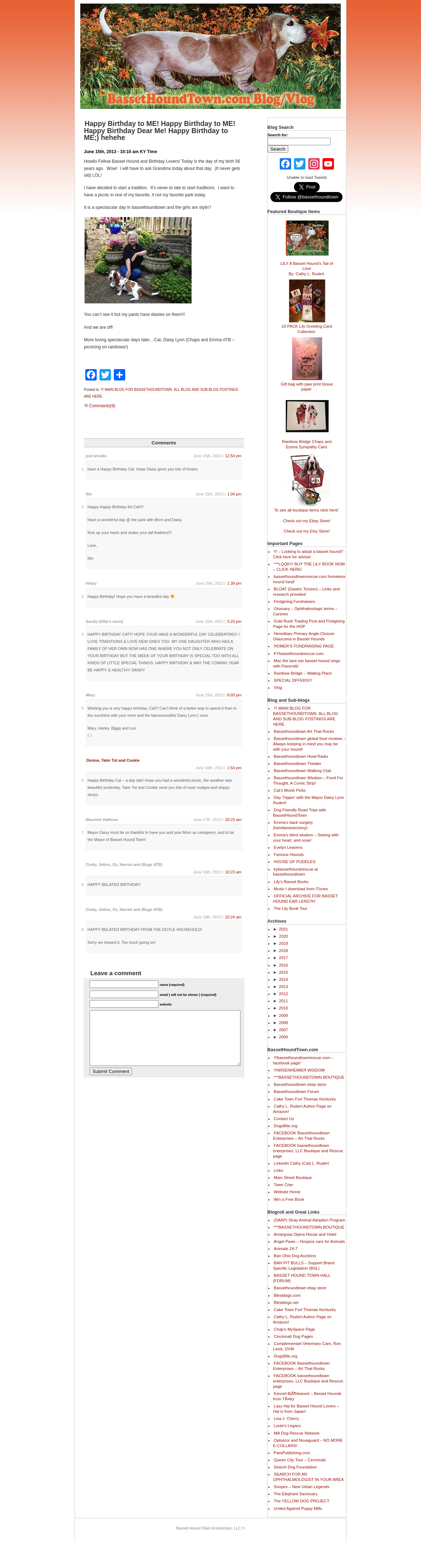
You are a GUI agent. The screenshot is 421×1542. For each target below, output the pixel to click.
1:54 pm (234, 768)
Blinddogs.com (287, 1295)
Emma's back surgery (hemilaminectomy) (293, 825)
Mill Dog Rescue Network (296, 1433)
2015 (283, 972)
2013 (283, 986)
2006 (283, 1037)
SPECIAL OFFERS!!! (293, 680)
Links (278, 1170)
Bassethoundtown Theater (297, 763)
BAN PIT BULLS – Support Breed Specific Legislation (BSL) (303, 1265)
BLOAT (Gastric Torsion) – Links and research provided (306, 591)
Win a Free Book (289, 1199)
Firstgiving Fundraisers (294, 601)
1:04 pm (234, 494)
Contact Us (284, 1119)
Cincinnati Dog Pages (293, 1336)
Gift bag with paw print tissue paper (307, 384)
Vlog (278, 687)
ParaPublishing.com (292, 1453)
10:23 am (233, 819)
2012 (283, 994)
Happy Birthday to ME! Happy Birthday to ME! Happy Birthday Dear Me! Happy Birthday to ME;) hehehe (159, 130)
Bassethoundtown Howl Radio (301, 756)
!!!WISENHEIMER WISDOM (299, 1070)
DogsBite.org (285, 1126)
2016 (283, 965)
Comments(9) (100, 405)
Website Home (287, 1192)
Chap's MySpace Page (294, 1329)
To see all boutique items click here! (306, 507)
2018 (283, 950)
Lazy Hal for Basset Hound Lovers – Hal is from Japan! (306, 1409)
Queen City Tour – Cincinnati (299, 1460)
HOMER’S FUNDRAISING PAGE (304, 646)
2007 (283, 1030)
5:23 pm (234, 621)
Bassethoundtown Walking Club (302, 771)
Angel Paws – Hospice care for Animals (309, 1241)
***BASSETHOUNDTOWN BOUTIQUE (309, 1077)
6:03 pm (234, 695)
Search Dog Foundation (295, 1467)
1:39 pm (234, 583)
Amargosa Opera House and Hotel (305, 1234)
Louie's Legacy (287, 1425)
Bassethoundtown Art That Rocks (304, 731)
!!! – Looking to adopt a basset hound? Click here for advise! (308, 554)
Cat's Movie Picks (290, 790)
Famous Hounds (289, 854)
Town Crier (283, 1185)
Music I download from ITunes (301, 889)
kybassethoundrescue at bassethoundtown (295, 872)
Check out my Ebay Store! (306, 521)
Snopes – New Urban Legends (301, 1487)
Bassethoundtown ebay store (300, 1084)
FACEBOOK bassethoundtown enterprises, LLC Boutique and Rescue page (308, 1150)
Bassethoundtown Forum (296, 1091)
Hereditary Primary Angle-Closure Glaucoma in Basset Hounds (303, 636)
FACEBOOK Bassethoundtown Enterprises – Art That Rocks (301, 1135)
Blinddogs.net (286, 1302)
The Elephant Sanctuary (296, 1494)
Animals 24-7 (286, 1248)
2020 (283, 936)
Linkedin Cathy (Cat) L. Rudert (301, 1163)
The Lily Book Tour (290, 908)
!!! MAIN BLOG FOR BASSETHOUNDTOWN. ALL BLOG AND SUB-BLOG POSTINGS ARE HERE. (305, 716)
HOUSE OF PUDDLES (294, 862)
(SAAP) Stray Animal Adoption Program (309, 1220)
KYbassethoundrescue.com (299, 653)
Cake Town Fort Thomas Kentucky (305, 1099)
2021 (283, 929)
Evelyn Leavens (288, 847)
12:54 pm (233, 456)
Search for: (278, 135)
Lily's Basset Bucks (291, 882)
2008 (283, 1023)
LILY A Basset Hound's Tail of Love (306, 265)
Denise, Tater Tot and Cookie (113, 760)
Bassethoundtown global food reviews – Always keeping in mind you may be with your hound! (309, 743)
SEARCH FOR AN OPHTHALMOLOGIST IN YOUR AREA (308, 1477)
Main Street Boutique (293, 1177)
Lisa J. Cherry (286, 1418)
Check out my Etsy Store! (307, 531)
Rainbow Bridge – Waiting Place (303, 673)
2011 (283, 1001)
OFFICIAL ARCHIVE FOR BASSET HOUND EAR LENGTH (305, 898)
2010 (283, 1008)
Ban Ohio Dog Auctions (295, 1256)
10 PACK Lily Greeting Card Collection (306, 326)
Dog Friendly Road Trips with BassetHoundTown (299, 812)
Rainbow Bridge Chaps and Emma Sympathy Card (306, 441)
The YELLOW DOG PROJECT (301, 1501)
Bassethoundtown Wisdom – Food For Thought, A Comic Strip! (308, 780)
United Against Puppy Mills (298, 1508)
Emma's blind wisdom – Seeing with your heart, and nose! (306, 837)
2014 (283, 979)
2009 (283, 1015)
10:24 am (233, 917)
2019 (283, 943)
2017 (283, 958)
